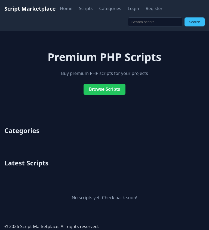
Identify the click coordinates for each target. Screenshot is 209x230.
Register (154, 8)
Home (66, 8)
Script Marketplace (30, 8)
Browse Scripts (104, 89)
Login (133, 8)
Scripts (86, 8)
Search (194, 22)
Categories (110, 8)
